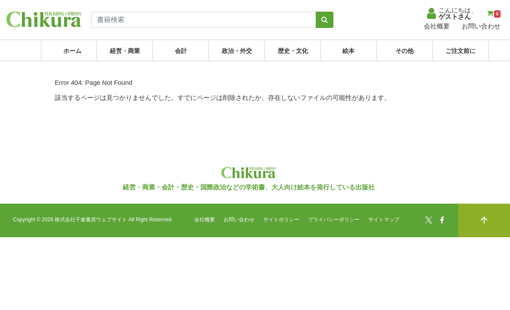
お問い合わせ (481, 26)
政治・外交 (237, 50)
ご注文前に (460, 50)
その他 (404, 50)
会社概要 (437, 26)
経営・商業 (125, 50)
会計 (181, 50)
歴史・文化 (293, 50)
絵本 (348, 50)
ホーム (72, 50)
